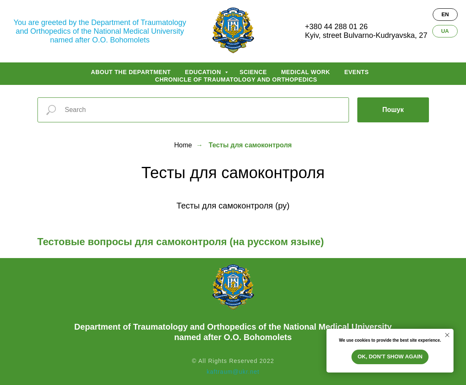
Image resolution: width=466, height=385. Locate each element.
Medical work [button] (305, 72)
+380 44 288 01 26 (336, 26)
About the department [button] (131, 72)
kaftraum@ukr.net (233, 371)
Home (183, 145)
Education (204, 72)
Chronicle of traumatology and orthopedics (236, 79)
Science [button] (253, 72)
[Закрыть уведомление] (447, 335)
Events (356, 72)
